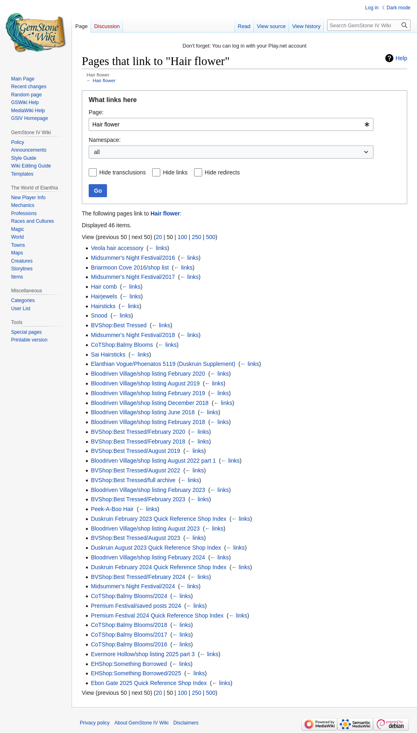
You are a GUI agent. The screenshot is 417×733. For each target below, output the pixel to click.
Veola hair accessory (117, 248)
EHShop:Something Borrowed (129, 664)
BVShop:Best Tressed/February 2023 (138, 499)
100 (182, 237)
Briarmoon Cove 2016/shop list (129, 267)
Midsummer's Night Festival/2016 (133, 257)
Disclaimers (186, 723)
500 (210, 237)
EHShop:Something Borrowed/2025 (136, 673)
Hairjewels (104, 296)
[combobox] (231, 124)
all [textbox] (97, 152)
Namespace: (105, 140)
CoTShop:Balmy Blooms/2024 (129, 596)
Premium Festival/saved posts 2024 (136, 605)
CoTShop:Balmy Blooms (122, 344)
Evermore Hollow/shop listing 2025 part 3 (142, 654)
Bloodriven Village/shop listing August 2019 (145, 383)
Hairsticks (103, 306)
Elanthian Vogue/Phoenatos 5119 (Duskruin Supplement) (163, 364)
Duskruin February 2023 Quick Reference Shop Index (158, 518)
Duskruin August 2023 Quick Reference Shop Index (156, 547)
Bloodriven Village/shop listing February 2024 (148, 557)
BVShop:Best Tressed (118, 325)
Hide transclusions (122, 172)
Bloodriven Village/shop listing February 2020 (148, 373)
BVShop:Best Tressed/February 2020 (138, 431)
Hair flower (104, 80)
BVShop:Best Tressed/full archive (133, 480)
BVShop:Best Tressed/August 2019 (135, 451)
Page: (96, 112)
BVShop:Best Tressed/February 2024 (138, 577)
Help (401, 58)
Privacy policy (94, 723)
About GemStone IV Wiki (141, 723)
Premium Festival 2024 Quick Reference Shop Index (157, 615)
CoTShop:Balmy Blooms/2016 (129, 644)
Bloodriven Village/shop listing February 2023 (148, 490)
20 (159, 237)
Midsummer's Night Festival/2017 (133, 277)
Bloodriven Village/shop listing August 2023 (145, 528)
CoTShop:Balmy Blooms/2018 (129, 625)
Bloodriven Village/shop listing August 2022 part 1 (153, 460)
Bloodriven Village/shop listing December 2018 (149, 403)
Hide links (175, 172)
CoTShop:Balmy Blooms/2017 (129, 634)
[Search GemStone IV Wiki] (368, 25)
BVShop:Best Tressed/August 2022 (135, 470)
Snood (99, 315)
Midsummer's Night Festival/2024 (133, 586)
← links (157, 248)
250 (196, 237)
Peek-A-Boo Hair (112, 509)
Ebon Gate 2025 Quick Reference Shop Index (149, 683)
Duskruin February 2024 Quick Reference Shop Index (158, 567)
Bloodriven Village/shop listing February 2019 (148, 393)
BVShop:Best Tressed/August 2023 (135, 538)
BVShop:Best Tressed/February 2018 (138, 441)
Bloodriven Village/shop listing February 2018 (148, 422)
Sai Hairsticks (108, 354)
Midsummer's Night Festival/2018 (133, 335)
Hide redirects (222, 172)
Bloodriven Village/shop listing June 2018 (142, 412)
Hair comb (104, 286)
